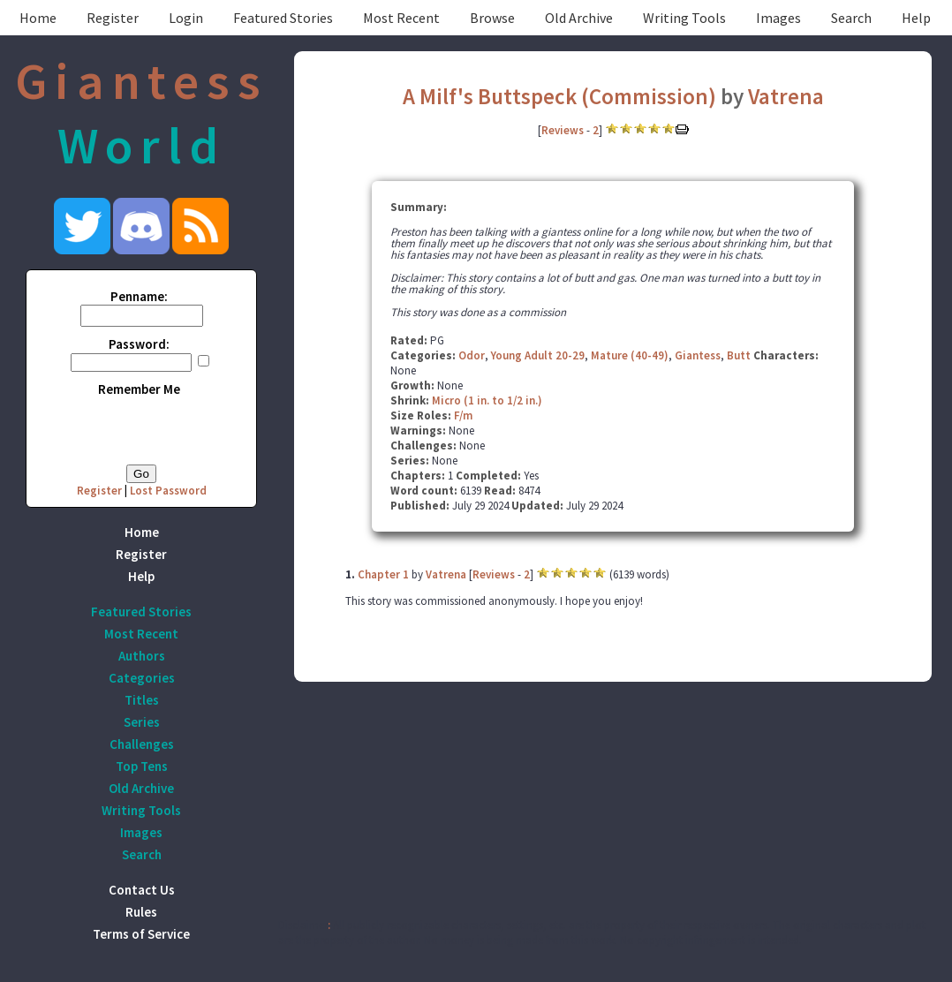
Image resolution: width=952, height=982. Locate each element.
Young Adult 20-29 (538, 355)
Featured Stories (283, 17)
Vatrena (786, 96)
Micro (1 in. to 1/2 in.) (487, 400)
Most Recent (401, 17)
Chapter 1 (383, 574)
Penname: (139, 296)
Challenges (142, 744)
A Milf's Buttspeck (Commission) (559, 96)
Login (186, 17)
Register (113, 17)
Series (142, 722)
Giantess (698, 355)
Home (38, 17)
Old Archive (579, 17)
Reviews (562, 130)
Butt (739, 355)
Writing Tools (684, 17)
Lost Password (168, 490)
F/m (463, 415)
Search (851, 17)
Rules (141, 911)
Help (916, 17)
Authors (141, 655)
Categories (142, 677)
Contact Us (142, 889)
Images (778, 17)
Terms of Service (141, 933)
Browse (492, 17)
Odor (471, 355)
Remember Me (139, 389)
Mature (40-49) (630, 355)
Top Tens (142, 766)
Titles (142, 699)
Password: (139, 344)
